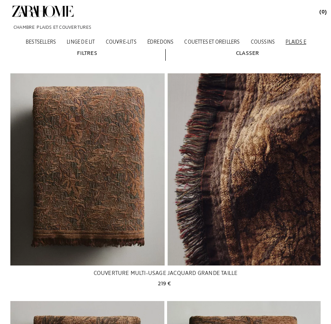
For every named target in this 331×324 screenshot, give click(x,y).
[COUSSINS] (263, 41)
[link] (43, 11)
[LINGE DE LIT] (81, 41)
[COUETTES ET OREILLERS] (212, 41)
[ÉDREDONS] (160, 41)
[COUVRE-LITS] (121, 41)
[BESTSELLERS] (41, 41)
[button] (87, 52)
